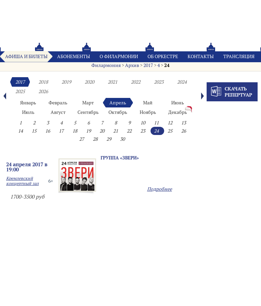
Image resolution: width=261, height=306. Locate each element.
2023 (158, 82)
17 (61, 131)
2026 (43, 91)
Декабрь (177, 112)
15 (34, 131)
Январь (28, 103)
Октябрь (117, 112)
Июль (28, 112)
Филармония (106, 65)
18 (74, 131)
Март (88, 103)
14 (20, 131)
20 (102, 131)
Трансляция (239, 56)
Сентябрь (88, 112)
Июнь (177, 103)
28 (95, 139)
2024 (182, 82)
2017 (148, 65)
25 (170, 131)
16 (47, 131)
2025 (20, 91)
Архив (132, 65)
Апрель (117, 103)
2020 (89, 82)
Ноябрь (148, 112)
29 (108, 139)
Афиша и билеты (26, 56)
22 (129, 131)
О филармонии (119, 56)
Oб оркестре (162, 56)
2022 (135, 82)
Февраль (58, 103)
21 (115, 131)
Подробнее (159, 189)
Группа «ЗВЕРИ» (120, 158)
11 (156, 123)
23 (142, 131)
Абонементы (73, 56)
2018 (43, 82)
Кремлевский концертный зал (22, 180)
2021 (112, 82)
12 (170, 123)
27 (81, 139)
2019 (66, 82)
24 (167, 65)
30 (122, 139)
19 (88, 131)
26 (183, 131)
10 (142, 123)
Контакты (201, 56)
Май (148, 103)
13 (183, 123)
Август (58, 112)
